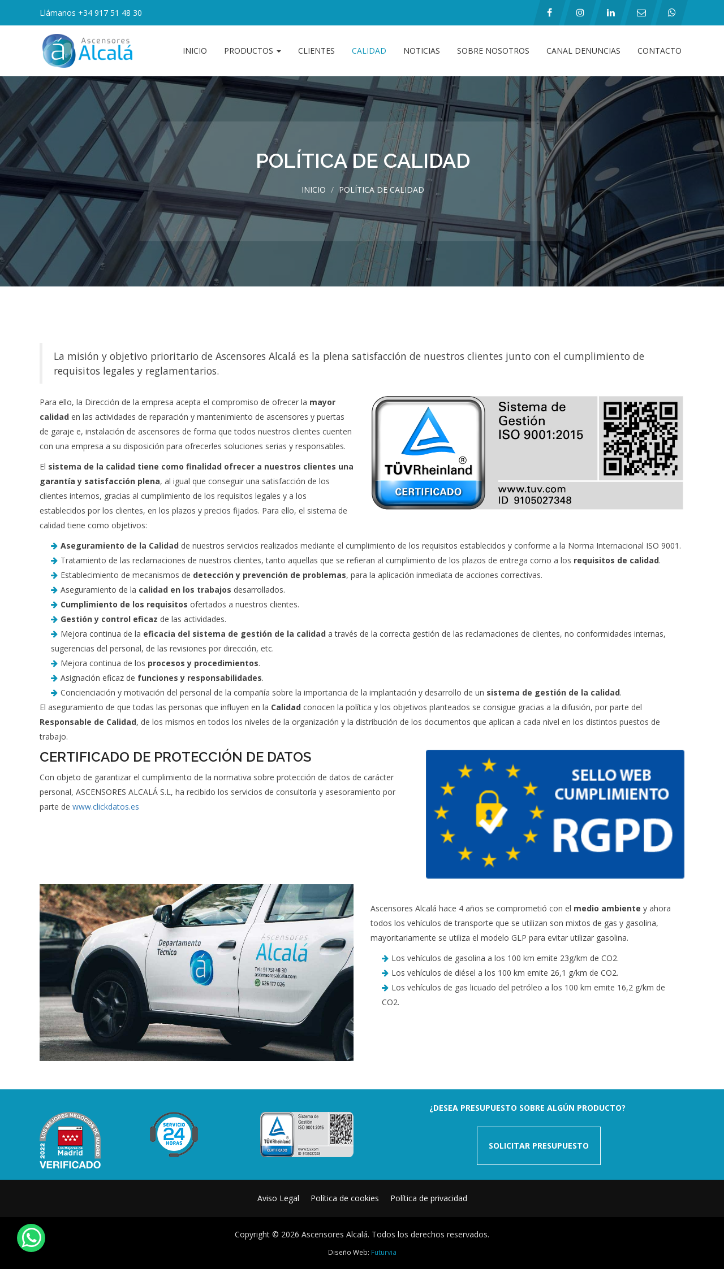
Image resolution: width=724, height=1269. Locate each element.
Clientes (316, 50)
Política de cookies (345, 1198)
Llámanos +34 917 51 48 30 (91, 12)
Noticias (421, 50)
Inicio (195, 50)
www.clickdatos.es (105, 806)
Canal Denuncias (583, 50)
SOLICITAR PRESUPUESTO (539, 1145)
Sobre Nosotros (493, 50)
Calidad (369, 50)
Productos (252, 50)
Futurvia (384, 1252)
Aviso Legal (278, 1198)
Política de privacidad (428, 1198)
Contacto (659, 50)
